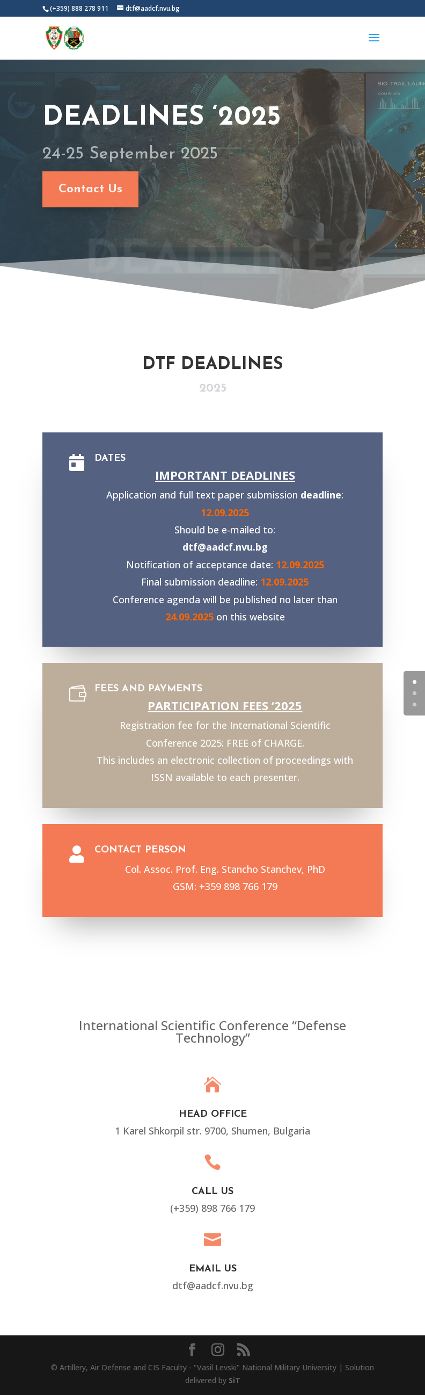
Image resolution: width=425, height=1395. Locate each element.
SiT (234, 1380)
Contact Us (82, 189)
